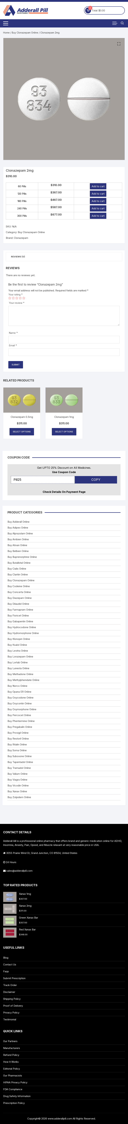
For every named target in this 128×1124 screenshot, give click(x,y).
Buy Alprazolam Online (20, 533)
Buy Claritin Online (18, 574)
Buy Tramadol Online (19, 767)
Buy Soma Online (17, 750)
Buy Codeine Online (19, 586)
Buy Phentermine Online (21, 721)
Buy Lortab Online (18, 662)
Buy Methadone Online (20, 674)
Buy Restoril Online (18, 738)
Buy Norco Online (17, 685)
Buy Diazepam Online (20, 598)
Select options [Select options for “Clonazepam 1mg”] (64, 431)
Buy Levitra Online (18, 650)
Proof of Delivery (13, 1005)
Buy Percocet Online (19, 715)
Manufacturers (11, 1048)
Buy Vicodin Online (18, 785)
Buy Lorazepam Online (20, 656)
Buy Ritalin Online (17, 744)
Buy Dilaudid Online (18, 603)
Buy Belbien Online (18, 551)
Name (13, 332)
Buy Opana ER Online (19, 691)
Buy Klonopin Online (19, 639)
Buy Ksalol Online (17, 644)
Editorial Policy (11, 1068)
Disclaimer (9, 992)
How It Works (11, 1061)
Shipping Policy (11, 998)
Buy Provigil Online (18, 732)
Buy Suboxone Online (20, 756)
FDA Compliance (12, 1089)
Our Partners (10, 1041)
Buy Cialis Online (17, 568)
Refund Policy (11, 1055)
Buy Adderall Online (19, 521)
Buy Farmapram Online (20, 609)
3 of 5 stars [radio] (16, 298)
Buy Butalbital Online (19, 562)
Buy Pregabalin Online (20, 726)
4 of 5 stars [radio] (20, 298)
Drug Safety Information (16, 1096)
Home (6, 32)
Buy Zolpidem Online (19, 797)
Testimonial (9, 1019)
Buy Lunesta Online (18, 668)
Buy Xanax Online (17, 791)
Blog (5, 957)
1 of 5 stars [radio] (9, 298)
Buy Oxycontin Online (20, 703)
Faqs (6, 971)
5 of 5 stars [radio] (23, 298)
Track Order (10, 985)
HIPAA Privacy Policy (15, 1082)
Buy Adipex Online (18, 527)
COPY (95, 480)
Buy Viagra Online (17, 779)
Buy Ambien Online (18, 539)
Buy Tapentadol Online (20, 762)
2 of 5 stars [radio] (13, 298)
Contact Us (9, 964)
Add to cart (98, 186)
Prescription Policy (14, 1103)
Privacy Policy (11, 1012)
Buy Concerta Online (19, 592)
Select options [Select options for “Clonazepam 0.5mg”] (22, 431)
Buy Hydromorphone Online (23, 633)
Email (13, 345)
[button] (118, 43)
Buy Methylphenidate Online (23, 680)
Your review (16, 302)
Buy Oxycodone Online (21, 697)
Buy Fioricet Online (18, 615)
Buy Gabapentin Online (20, 621)
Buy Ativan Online (17, 545)
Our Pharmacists (12, 1075)
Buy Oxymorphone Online (22, 709)
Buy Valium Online (18, 773)
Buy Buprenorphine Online (22, 556)
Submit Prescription (14, 978)
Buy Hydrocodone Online (22, 627)
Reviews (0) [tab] (18, 256)
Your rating (15, 294)
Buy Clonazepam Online (25, 32)
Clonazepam (21, 237)
